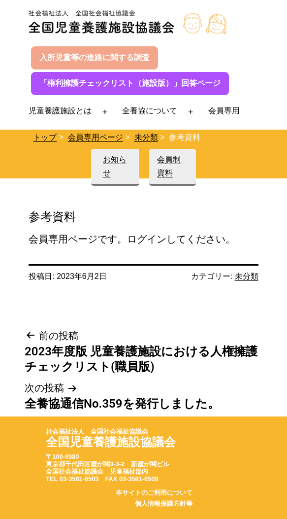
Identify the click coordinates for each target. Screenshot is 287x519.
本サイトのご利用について (154, 492)
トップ (45, 137)
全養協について (149, 110)
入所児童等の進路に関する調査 (94, 57)
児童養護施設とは (60, 110)
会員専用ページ (95, 137)
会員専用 (224, 110)
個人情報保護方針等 (163, 503)
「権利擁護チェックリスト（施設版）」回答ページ (130, 83)
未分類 (146, 137)
